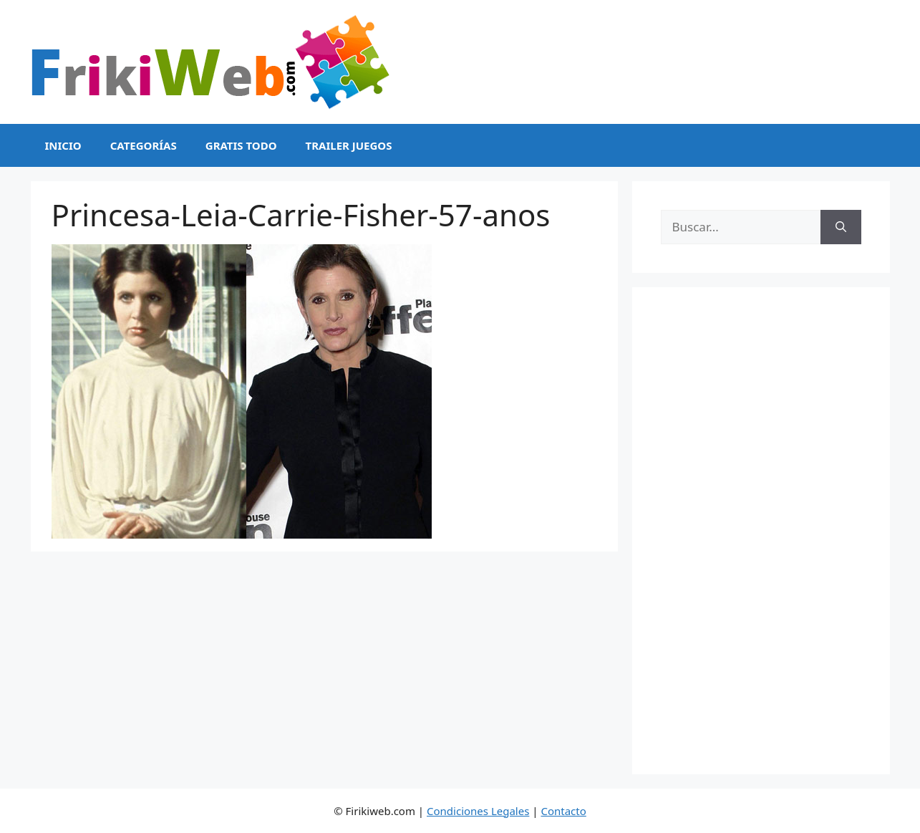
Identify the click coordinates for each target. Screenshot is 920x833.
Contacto (563, 811)
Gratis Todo (241, 145)
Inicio (63, 145)
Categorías (143, 145)
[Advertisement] (761, 531)
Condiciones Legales (478, 811)
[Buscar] (840, 227)
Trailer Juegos (349, 145)
